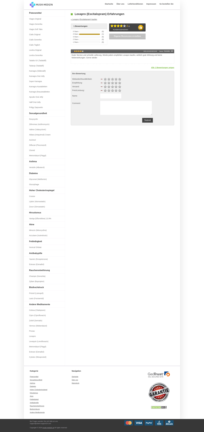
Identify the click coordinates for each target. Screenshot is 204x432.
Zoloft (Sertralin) (35, 321)
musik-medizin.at (48, 428)
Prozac (32, 331)
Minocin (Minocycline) (38, 230)
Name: (75, 96)
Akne (31, 224)
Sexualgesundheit (38, 113)
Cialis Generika (35, 40)
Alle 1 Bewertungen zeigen (162, 68)
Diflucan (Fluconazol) (37, 145)
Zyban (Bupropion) (36, 281)
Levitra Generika (36, 55)
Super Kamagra (35, 81)
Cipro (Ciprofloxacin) (37, 315)
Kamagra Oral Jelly (37, 76)
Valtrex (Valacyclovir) (37, 129)
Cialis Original (34, 34)
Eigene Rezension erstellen (127, 36)
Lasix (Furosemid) (36, 298)
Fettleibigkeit (35, 241)
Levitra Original (35, 50)
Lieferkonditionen (135, 4)
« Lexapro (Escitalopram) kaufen (84, 19)
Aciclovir (32, 140)
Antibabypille (35, 253)
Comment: (76, 103)
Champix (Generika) (37, 276)
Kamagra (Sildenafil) (37, 71)
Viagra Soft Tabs (35, 29)
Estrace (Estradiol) (36, 264)
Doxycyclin (33, 119)
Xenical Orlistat (35, 247)
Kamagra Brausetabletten (39, 92)
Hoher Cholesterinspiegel (41, 190)
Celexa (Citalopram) (37, 310)
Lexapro (32, 336)
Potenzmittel (35, 13)
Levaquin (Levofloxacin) (38, 341)
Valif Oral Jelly (35, 102)
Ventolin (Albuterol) (36, 167)
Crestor (32, 196)
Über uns (120, 4)
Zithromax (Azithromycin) (39, 124)
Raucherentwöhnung (39, 270)
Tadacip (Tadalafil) (36, 66)
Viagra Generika (35, 24)
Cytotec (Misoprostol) (37, 357)
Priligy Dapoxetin (36, 107)
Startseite (109, 4)
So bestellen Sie (166, 4)
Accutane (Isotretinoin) (38, 235)
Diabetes (33, 173)
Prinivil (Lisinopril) (36, 293)
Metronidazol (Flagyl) (37, 155)
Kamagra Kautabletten (38, 87)
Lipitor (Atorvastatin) (37, 201)
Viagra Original (35, 19)
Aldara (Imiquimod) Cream (39, 135)
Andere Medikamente (39, 304)
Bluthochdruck (36, 287)
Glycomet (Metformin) (38, 179)
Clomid (32, 150)
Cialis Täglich (34, 45)
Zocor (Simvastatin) (37, 207)
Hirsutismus (35, 213)
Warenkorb (75, 383)
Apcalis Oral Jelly (36, 97)
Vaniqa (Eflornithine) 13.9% (40, 218)
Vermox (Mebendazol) (38, 326)
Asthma (33, 161)
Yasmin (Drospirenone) (38, 259)
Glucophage (34, 184)
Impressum (151, 4)
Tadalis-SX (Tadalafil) (37, 60)
